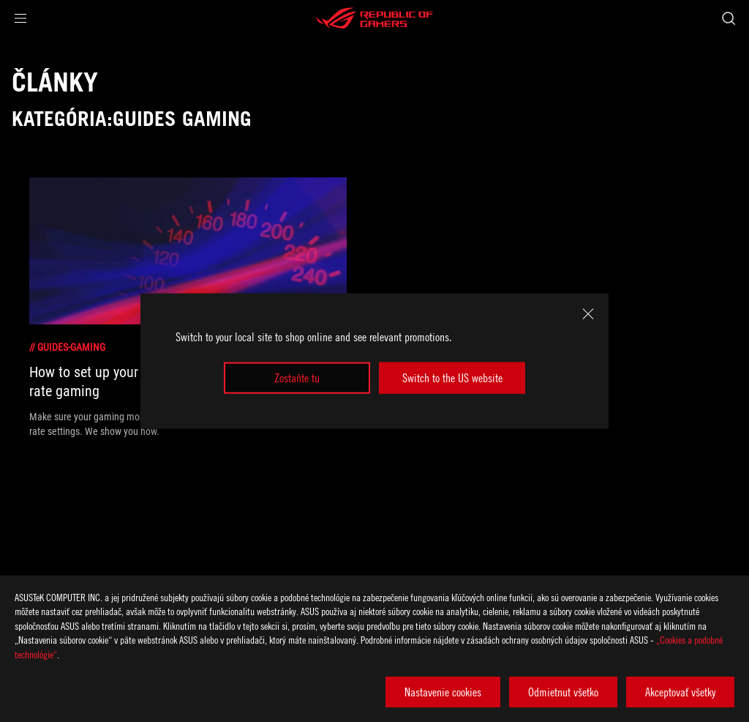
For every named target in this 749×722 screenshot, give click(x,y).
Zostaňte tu (297, 378)
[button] (20, 18)
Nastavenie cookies (442, 692)
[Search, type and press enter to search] (728, 18)
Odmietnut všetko (563, 692)
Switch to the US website (452, 378)
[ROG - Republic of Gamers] (374, 18)
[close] (588, 314)
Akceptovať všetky (680, 692)
